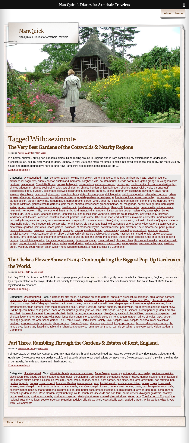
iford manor (80, 210)
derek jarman (81, 376)
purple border (124, 389)
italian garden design (119, 210)
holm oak (15, 210)
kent (96, 383)
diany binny (26, 194)
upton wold (44, 243)
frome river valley (144, 197)
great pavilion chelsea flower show (155, 306)
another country (157, 177)
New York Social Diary (130, 313)
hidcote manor (164, 207)
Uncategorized (32, 177)
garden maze (57, 200)
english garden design (63, 197)
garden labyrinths (38, 200)
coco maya (23, 303)
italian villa (139, 210)
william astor (43, 246)
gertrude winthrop (20, 203)
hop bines (122, 379)
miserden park (38, 220)
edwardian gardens (156, 194)
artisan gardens (165, 296)
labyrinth (133, 213)
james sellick (84, 383)
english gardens (86, 197)
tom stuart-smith (168, 240)
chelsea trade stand (116, 300)
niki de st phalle (56, 223)
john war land (93, 310)
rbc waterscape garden (45, 319)
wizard (164, 399)
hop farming (162, 379)
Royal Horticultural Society (89, 319)
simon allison (57, 233)
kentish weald (108, 383)
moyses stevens (92, 313)
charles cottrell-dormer (66, 187)
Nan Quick (41, 153)
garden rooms (74, 200)
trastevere (140, 326)
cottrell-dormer (115, 190)
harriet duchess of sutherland (44, 207)
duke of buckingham (92, 194)
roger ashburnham (162, 389)
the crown (96, 236)
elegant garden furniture (129, 303)
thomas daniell (106, 240)
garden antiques (165, 197)
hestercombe (131, 207)
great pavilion (125, 306)
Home (179, 13)
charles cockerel (42, 187)
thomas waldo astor (145, 240)
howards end (50, 210)
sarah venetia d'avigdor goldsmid (142, 393)
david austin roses (70, 303)
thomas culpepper (86, 240)
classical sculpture (20, 190)
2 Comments (117, 246)
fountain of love (124, 197)
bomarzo (75, 181)
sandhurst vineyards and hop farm (101, 393)
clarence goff (161, 187)
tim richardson (65, 326)
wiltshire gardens (77, 246)
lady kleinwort (160, 213)
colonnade (50, 190)
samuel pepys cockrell (133, 230)
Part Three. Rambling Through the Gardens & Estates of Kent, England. (83, 343)
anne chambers (103, 177)
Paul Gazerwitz (45, 316)
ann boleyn (86, 177)
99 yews (55, 177)
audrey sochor (46, 181)
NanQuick (31, 31)
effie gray (25, 197)
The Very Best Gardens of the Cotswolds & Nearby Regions (70, 147)
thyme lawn (32, 399)
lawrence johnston (48, 217)
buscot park (27, 184)
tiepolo (45, 399)
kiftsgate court (118, 213)
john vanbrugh (100, 213)
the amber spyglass (55, 236)
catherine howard (105, 184)
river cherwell (53, 230)
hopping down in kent (42, 383)
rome (70, 319)
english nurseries (154, 303)
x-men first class (97, 246)
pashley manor (18, 389)
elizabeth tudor (40, 197)
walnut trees (113, 243)
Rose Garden (47, 393)
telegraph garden (124, 323)
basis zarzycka (18, 300)
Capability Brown (45, 184)
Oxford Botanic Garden (162, 223)
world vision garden (158, 326)
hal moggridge (128, 203)
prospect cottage (105, 389)
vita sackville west (112, 399)
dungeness (113, 376)
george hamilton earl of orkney (138, 200)
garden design (18, 200)
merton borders (165, 217)
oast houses (126, 386)
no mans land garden (157, 313)
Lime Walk (164, 383)
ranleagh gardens (20, 319)
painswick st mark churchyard (82, 227)
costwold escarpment (69, 190)
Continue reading (19, 169)
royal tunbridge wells (68, 393)
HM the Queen (18, 310)
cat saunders (86, 184)
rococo (79, 230)
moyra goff (78, 220)
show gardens (61, 323)
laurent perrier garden (151, 310)
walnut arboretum (95, 243)
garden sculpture (150, 376)
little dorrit (101, 217)
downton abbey (70, 194)
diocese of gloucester (47, 194)
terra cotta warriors (32, 236)
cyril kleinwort (133, 190)
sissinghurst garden (65, 396)
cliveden (37, 190)
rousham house (93, 230)
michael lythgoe (19, 220)
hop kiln (23, 383)
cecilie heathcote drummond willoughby (153, 184)
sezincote (43, 233)
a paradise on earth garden (93, 296)
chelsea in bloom (94, 300)
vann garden (59, 243)
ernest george (105, 197)
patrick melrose (110, 227)
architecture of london (135, 296)
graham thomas (109, 203)
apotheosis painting (163, 373)
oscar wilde (141, 223)
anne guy (119, 177)
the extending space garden (152, 323)
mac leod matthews (119, 217)
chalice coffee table (39, 300)
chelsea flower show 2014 (67, 300)
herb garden (108, 379)
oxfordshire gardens (21, 227)
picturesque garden (68, 389)
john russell (84, 213)
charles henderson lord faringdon (100, 187)
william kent (59, 246)
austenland (62, 181)
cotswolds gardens (94, 190)
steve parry (134, 396)
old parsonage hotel (95, 223)
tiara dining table (46, 326)
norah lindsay (74, 223)
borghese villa (90, 181)
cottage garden (56, 376)
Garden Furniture (86, 306)
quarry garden (141, 389)
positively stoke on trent (104, 316)
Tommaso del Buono (99, 326)
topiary (13, 243)
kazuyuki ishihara (127, 310)
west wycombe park (150, 243)
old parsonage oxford (120, 223)
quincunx (39, 230)
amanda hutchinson (81, 373)
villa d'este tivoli (92, 399)
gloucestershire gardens (46, 203)
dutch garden (113, 194)
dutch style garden (132, 194)
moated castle (69, 386)
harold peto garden (149, 203)
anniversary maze (136, 177)
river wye (68, 230)
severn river (29, 233)
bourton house (108, 181)
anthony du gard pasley (136, 373)
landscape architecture (23, 217)
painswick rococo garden (48, 227)
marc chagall (27, 386)
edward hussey (130, 376)
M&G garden (74, 313)
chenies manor (129, 187)
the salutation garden (32, 240)
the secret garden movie (60, 240)
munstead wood (95, 220)
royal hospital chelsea (136, 319)
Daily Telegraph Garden (44, 303)
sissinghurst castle (41, 396)
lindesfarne (87, 217)
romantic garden (19, 393)
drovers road (98, 376)
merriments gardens (47, 386)
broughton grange (145, 181)
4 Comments (24, 403)
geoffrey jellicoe (110, 200)
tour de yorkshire (122, 326)
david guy (147, 190)
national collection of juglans (151, 220)
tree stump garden (61, 399)
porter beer (87, 389)
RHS (62, 319)
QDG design (164, 316)
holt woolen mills (31, 210)
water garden (130, 243)
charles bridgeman (20, 187)
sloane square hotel (101, 323)
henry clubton (101, 207)
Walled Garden (133, 399)
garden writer (91, 200)
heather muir (69, 207)
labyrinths (145, 213)
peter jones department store (72, 316)
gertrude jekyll (165, 200)
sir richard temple (141, 233)
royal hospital (114, 319)
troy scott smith (27, 243)
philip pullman (167, 227)
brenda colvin (126, 181)
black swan (16, 376)
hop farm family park (141, 379)
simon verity (74, 233)
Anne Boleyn (102, 373)
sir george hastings (119, 233)
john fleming (69, 213)
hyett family (65, 210)
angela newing (69, 177)
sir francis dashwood (94, 233)
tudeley (77, 399)
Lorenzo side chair (55, 313)
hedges (85, 379)
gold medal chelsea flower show (79, 203)
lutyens (14, 386)
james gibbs (153, 210)
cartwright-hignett (67, 184)
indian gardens (97, 210)
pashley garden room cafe (158, 386)
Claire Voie (145, 187)
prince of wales (146, 316)
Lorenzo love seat (32, 313)
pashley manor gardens (42, 389)
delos (69, 376)
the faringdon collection (132, 236)
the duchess (110, 236)
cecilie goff (123, 184)
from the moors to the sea (60, 306)
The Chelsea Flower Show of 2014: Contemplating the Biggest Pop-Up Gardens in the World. (94, 263)
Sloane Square (79, 323)
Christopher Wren (140, 300)
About (168, 13)
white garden (151, 399)
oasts (138, 386)
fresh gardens (35, 306)
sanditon (153, 230)
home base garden (39, 310)
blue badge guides (35, 376)
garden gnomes (107, 306)
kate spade (108, 310)
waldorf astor (75, 243)
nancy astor (126, 220)
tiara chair (29, 326)
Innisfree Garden (66, 383)
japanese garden (50, 213)
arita (152, 296)
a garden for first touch (63, 296)
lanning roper (149, 383)
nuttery (114, 386)
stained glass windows (113, 396)
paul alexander (128, 227)
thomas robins (124, 240)
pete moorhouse (148, 227)
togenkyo (80, 326)
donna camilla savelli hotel (98, 303)
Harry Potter (58, 379)
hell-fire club (85, 207)
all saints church (59, 373)
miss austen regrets (59, 220)
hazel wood (73, 379)
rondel (33, 393)
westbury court (26, 246)
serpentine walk (30, 323)
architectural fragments (23, 181)
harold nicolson (41, 379)
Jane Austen (32, 213)
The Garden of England (156, 396)
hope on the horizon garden (68, 310)
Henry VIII (117, 207)
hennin (95, 379)
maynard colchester (143, 217)
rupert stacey (111, 230)
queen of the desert (21, 230)
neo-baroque (38, 223)
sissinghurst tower (88, 396)
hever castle (148, 207)
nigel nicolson (100, 386)
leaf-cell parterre (69, 217)
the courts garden (78, 236)
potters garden (127, 316)
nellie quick (22, 223)
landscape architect (129, 383)
